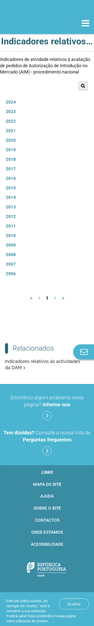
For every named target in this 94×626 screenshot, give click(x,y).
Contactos (47, 520)
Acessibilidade (47, 544)
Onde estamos (47, 532)
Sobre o (47, 508)
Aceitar (74, 603)
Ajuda (47, 496)
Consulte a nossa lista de (47, 442)
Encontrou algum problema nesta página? (47, 407)
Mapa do (47, 484)
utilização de (32, 621)
